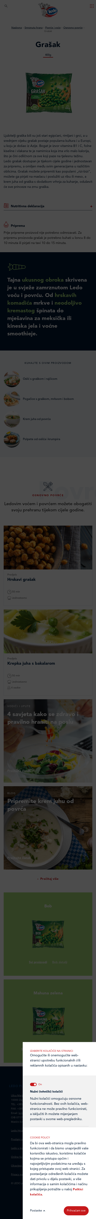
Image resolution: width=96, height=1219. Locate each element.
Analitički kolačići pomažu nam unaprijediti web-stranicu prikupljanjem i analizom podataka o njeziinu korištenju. (59, 934)
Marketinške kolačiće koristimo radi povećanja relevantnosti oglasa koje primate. (59, 971)
